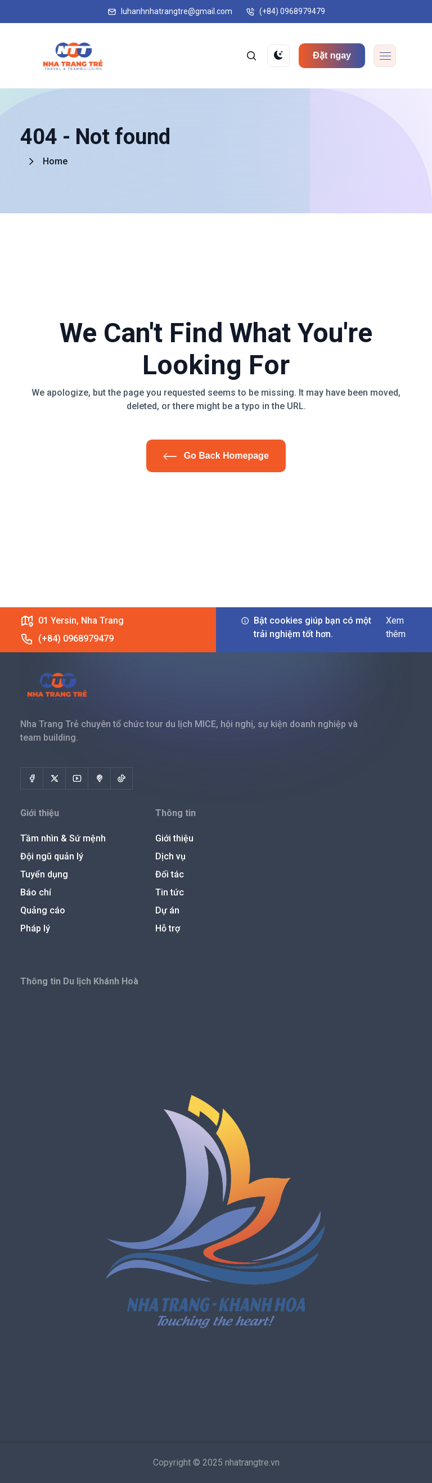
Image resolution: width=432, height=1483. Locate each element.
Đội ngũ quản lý (51, 856)
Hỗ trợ (167, 928)
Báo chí (35, 892)
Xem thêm (396, 627)
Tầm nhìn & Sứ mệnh (63, 838)
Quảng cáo (42, 910)
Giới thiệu (174, 838)
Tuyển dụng (44, 874)
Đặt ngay (332, 55)
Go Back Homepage (216, 455)
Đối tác (169, 874)
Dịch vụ (170, 856)
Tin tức (169, 892)
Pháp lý (35, 928)
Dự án (167, 910)
